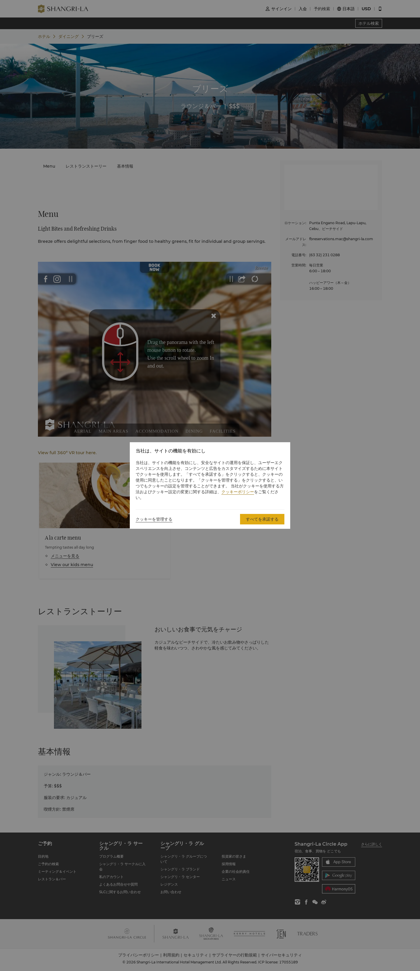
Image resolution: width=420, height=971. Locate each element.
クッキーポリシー (237, 491)
